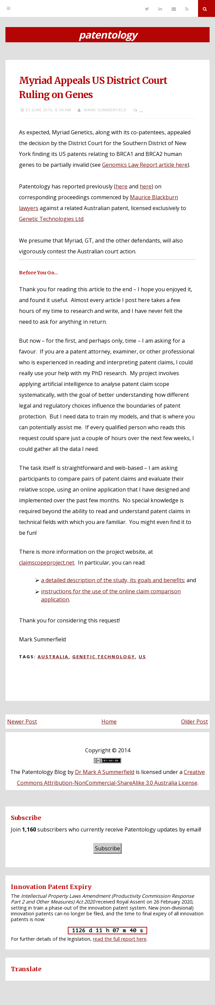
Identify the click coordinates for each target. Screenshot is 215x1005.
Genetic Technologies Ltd (51, 219)
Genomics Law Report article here (145, 164)
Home (109, 721)
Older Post (194, 721)
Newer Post (22, 721)
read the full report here (119, 939)
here (122, 186)
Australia (53, 657)
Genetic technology (103, 657)
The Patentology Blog (38, 772)
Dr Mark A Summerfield (104, 772)
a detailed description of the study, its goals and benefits (112, 580)
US (142, 657)
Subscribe (107, 848)
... (141, 109)
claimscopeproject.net (46, 562)
